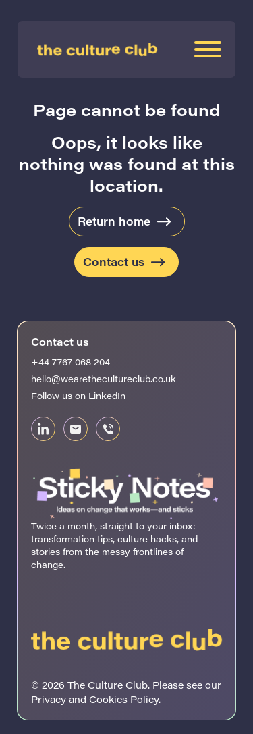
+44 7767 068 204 (70, 361)
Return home (114, 221)
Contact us (113, 262)
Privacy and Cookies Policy (95, 699)
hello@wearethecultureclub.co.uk (103, 378)
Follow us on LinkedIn (78, 395)
